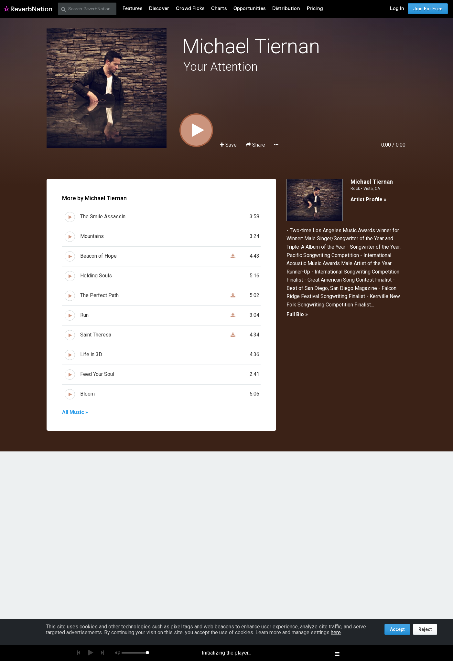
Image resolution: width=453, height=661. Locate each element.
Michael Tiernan (251, 46)
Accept (397, 629)
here (336, 632)
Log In (397, 8)
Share (256, 145)
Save (229, 145)
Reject (425, 629)
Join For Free (427, 8)
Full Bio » (297, 314)
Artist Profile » (368, 199)
